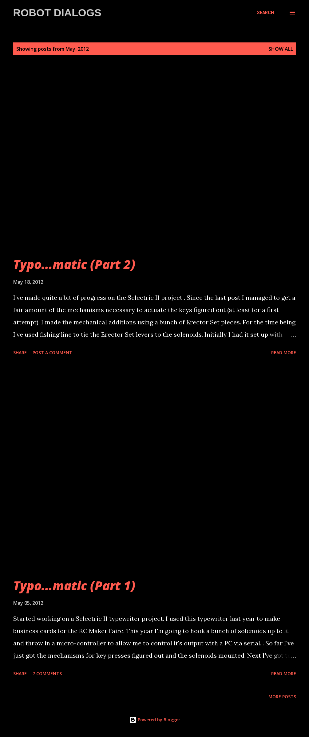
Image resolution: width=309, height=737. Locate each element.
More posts (282, 696)
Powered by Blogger (154, 720)
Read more (283, 352)
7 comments (47, 673)
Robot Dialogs (57, 12)
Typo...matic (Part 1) (74, 585)
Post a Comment (52, 352)
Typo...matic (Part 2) (74, 264)
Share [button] (20, 352)
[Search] (265, 12)
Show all (280, 49)
